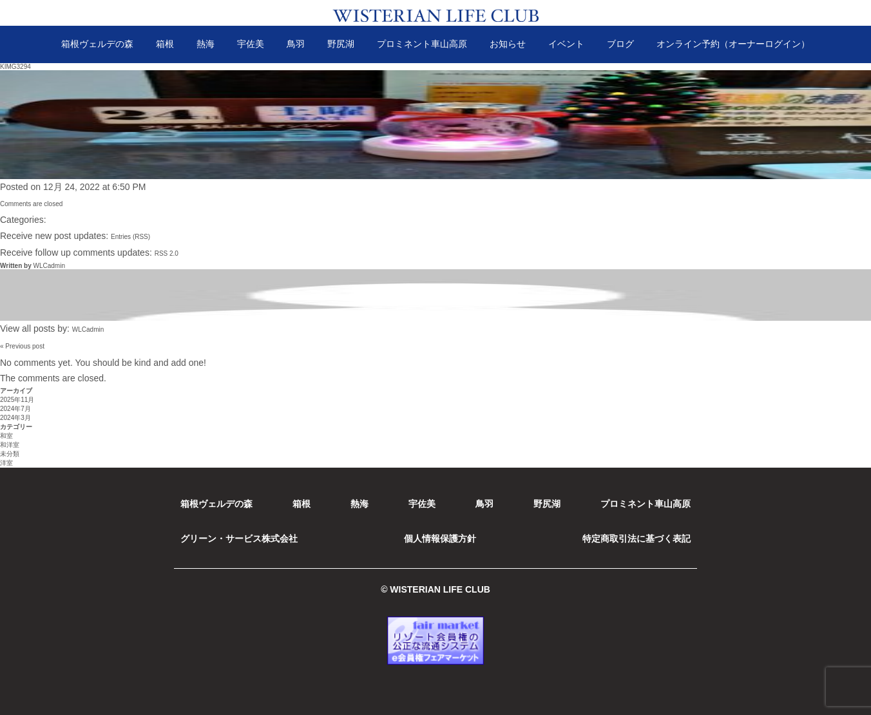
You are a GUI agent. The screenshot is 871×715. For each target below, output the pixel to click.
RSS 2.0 (166, 253)
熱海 (205, 44)
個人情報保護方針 (440, 538)
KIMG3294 (15, 66)
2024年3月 (15, 417)
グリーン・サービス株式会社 (239, 538)
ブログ (620, 44)
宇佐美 (250, 44)
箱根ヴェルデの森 (97, 44)
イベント (566, 44)
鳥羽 (296, 44)
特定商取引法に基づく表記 (636, 538)
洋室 (6, 462)
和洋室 (9, 444)
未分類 (9, 453)
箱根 (165, 44)
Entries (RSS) (130, 236)
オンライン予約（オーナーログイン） (733, 44)
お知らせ (508, 44)
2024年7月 (15, 408)
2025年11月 (17, 399)
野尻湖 (340, 44)
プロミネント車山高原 (422, 44)
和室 (6, 435)
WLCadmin (48, 265)
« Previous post (22, 346)
